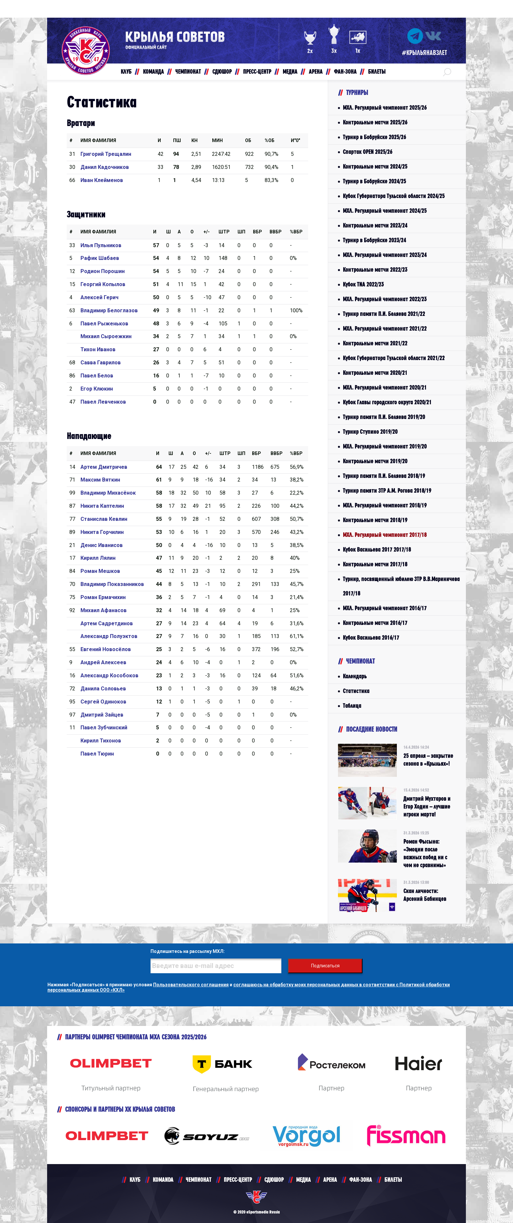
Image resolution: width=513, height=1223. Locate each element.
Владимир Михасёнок (108, 493)
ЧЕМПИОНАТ (198, 1180)
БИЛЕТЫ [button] (376, 71)
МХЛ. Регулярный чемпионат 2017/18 (385, 535)
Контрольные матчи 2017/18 (375, 564)
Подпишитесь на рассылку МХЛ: (187, 951)
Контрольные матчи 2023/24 (375, 225)
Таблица (352, 706)
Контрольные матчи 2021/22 (375, 343)
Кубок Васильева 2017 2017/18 (377, 549)
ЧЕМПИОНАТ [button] (188, 71)
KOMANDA (163, 1180)
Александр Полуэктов (108, 636)
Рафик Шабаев (99, 258)
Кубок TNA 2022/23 (363, 284)
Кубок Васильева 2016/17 (371, 637)
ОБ (248, 140)
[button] (447, 72)
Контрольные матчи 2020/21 (375, 373)
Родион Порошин (102, 271)
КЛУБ (135, 1180)
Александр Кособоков (109, 675)
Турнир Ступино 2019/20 (370, 432)
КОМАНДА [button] (153, 71)
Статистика (356, 691)
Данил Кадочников (104, 167)
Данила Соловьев (103, 688)
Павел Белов (96, 376)
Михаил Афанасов (103, 610)
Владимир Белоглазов (109, 310)
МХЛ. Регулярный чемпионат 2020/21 (385, 387)
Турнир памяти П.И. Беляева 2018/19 (384, 476)
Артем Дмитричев (103, 467)
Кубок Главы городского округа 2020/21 (387, 402)
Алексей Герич (99, 297)
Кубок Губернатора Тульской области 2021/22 (394, 358)
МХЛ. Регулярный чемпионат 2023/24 (385, 255)
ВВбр (276, 231)
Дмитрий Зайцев (101, 715)
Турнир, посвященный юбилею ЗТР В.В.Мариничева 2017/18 (401, 586)
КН (194, 140)
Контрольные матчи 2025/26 (375, 122)
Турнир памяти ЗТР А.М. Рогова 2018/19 (387, 490)
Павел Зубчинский (103, 727)
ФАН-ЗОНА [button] (345, 71)
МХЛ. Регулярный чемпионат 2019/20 (385, 446)
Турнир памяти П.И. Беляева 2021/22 (384, 314)
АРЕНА (330, 1180)
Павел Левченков (103, 402)
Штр (224, 231)
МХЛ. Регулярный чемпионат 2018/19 (385, 505)
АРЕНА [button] (316, 71)
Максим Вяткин (100, 480)
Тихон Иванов (97, 349)
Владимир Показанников (112, 584)
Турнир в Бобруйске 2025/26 (374, 137)
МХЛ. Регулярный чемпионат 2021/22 (385, 328)
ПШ (177, 140)
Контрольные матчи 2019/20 (375, 461)
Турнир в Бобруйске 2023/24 (374, 240)
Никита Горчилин (102, 532)
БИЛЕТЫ (393, 1180)
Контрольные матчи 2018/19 (375, 520)
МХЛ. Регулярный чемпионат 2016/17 (385, 608)
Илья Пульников (100, 245)
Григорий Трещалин (105, 154)
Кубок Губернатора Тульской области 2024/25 (394, 196)
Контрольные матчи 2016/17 (375, 623)
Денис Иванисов (101, 545)
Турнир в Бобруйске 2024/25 (374, 181)
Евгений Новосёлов (105, 649)
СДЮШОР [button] (222, 71)
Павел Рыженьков (104, 323)
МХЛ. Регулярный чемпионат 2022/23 (385, 299)
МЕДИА (303, 1180)
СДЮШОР (274, 1180)
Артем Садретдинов (106, 623)
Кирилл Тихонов (100, 741)
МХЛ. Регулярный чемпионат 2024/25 (385, 211)
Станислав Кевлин (103, 519)
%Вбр (296, 231)
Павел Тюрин (97, 754)
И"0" (295, 140)
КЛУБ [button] (126, 71)
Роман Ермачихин (103, 597)
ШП (241, 231)
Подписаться (325, 965)
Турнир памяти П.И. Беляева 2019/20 (384, 417)
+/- (206, 231)
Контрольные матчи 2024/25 (375, 166)
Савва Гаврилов (100, 362)
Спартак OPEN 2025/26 (367, 152)
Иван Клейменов (101, 180)
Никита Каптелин (102, 506)
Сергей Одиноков (103, 702)
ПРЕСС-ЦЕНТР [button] (257, 71)
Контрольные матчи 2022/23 (375, 269)
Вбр (257, 231)
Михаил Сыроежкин (106, 336)
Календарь (355, 676)
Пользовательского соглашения (191, 984)
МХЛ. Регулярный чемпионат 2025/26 (385, 107)
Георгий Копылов (102, 284)
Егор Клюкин (96, 389)
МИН (217, 140)
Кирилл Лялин (97, 558)
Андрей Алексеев (103, 662)
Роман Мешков (100, 571)
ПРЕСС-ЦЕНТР (238, 1180)
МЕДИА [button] (290, 71)
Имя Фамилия (98, 140)
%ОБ (269, 140)
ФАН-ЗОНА (360, 1180)
